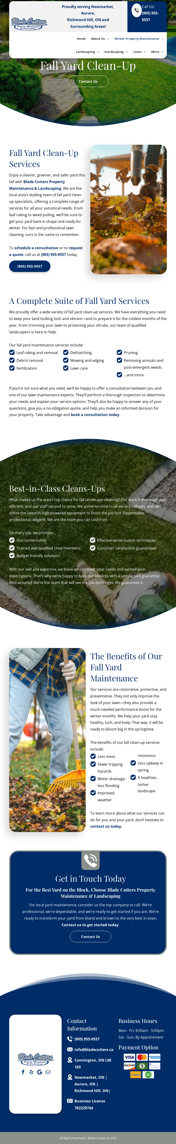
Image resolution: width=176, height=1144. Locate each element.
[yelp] (31, 1072)
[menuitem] (78, 38)
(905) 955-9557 (53, 254)
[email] (47, 1072)
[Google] (39, 1072)
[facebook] (23, 1072)
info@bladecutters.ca (93, 1049)
